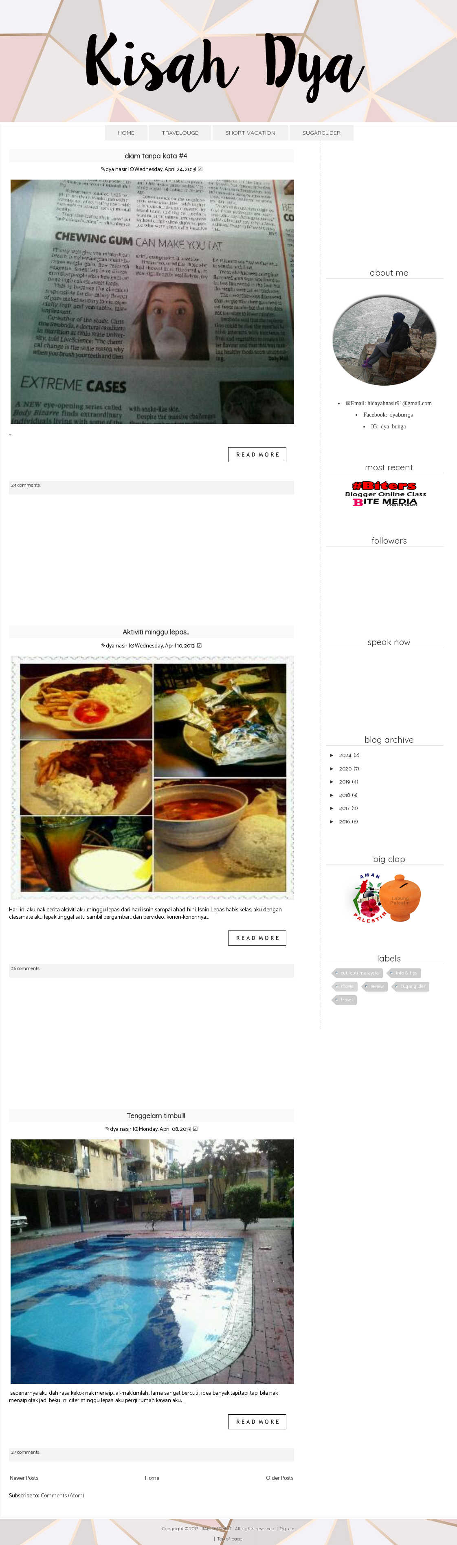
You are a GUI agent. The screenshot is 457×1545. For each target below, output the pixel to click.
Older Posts (279, 1478)
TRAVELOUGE (180, 132)
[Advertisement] (151, 564)
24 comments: (26, 485)
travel (347, 1000)
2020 (345, 769)
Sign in (287, 1529)
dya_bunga (393, 427)
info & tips (406, 973)
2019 (344, 782)
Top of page (229, 1539)
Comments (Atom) (62, 1496)
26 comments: (26, 969)
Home (152, 1478)
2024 (345, 755)
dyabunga (401, 415)
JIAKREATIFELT (216, 1529)
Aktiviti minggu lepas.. (156, 632)
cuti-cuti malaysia (360, 973)
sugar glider (413, 986)
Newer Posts (24, 1478)
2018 (344, 795)
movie (347, 986)
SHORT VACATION (250, 132)
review (377, 986)
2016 (344, 822)
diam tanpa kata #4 (156, 155)
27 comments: (26, 1452)
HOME (126, 132)
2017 (344, 808)
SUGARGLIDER (322, 132)
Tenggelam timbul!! (156, 1115)
